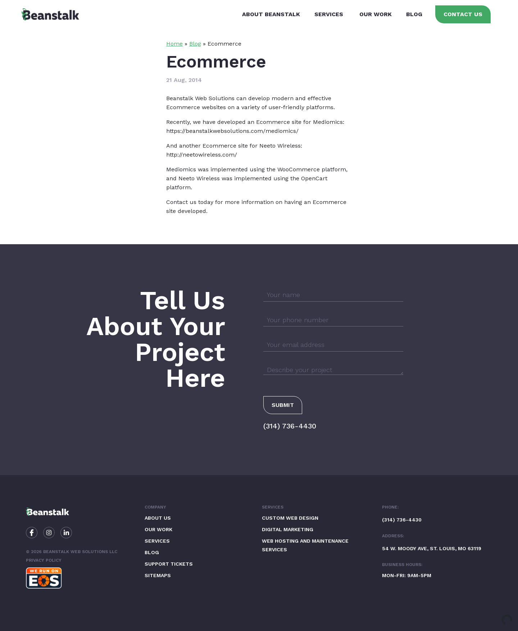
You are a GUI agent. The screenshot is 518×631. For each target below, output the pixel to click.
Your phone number (297, 320)
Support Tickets (169, 564)
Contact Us (463, 14)
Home (174, 43)
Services (328, 14)
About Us (158, 518)
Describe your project (299, 370)
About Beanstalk (271, 14)
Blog (414, 14)
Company (155, 507)
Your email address (295, 344)
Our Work (375, 14)
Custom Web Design (290, 518)
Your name (283, 294)
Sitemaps (158, 575)
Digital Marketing (287, 529)
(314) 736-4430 (289, 426)
